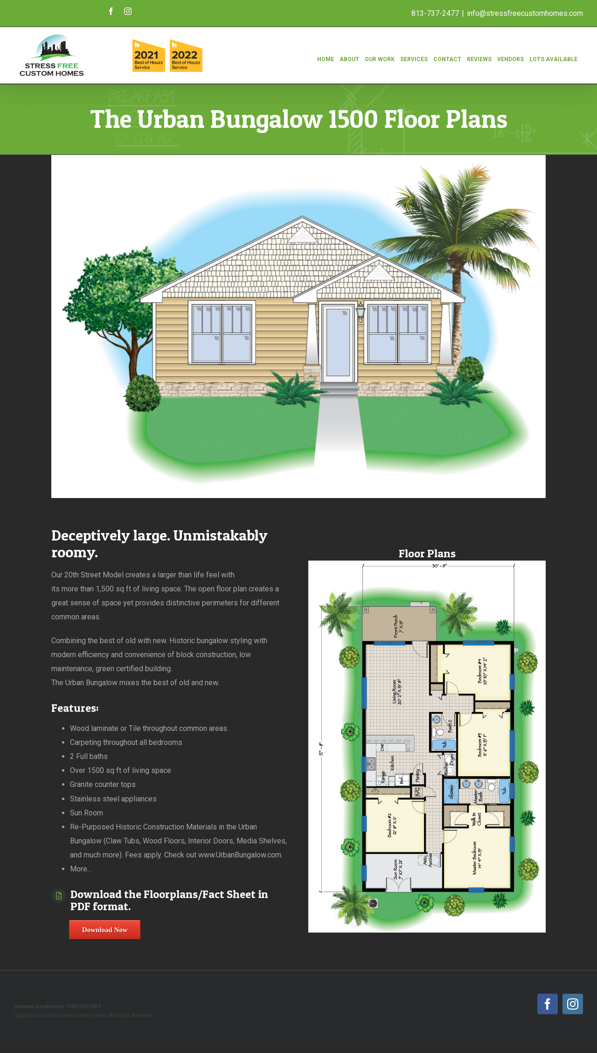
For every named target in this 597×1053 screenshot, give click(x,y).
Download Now (105, 930)
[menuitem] (325, 54)
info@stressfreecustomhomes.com (525, 13)
